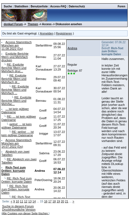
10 (17, 201)
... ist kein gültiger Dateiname (15, 110)
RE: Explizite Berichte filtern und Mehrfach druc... (13, 68)
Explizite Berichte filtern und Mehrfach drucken (14, 57)
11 (21, 201)
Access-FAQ (58, 6)
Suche (8, 6)
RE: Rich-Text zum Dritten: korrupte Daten (16, 180)
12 (25, 201)
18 (54, 201)
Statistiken (21, 6)
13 (30, 201)
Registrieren (64, 33)
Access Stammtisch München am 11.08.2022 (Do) (16, 45)
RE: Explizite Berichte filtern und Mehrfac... (16, 101)
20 (62, 201)
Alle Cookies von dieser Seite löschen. (25, 213)
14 (34, 201)
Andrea (72, 48)
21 (66, 201)
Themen (33, 24)
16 (45, 201)
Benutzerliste (39, 6)
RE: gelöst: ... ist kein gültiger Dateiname (17, 133)
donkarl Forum (13, 24)
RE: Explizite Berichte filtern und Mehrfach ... (15, 90)
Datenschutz (77, 6)
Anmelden (46, 33)
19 (58, 201)
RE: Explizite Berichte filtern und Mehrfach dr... (13, 79)
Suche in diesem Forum (18, 206)
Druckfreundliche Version (18, 209)
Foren (121, 6)
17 (50, 201)
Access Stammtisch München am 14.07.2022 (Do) (16, 143)
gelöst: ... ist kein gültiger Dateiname (16, 126)
